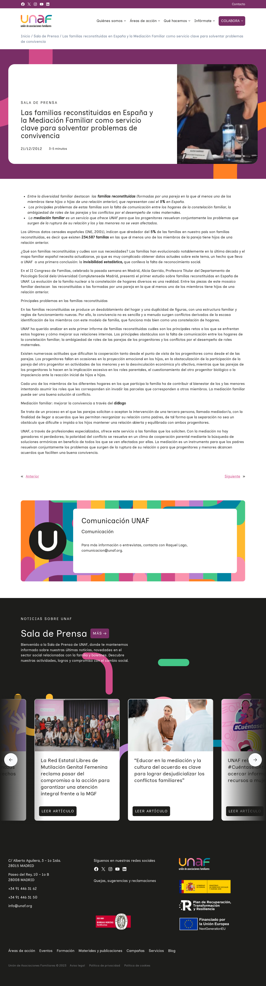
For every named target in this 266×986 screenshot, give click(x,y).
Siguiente (232, 476)
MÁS (97, 633)
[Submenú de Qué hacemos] (189, 21)
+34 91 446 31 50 (22, 897)
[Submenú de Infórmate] (214, 21)
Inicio (26, 36)
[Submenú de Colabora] (242, 21)
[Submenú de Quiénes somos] (125, 21)
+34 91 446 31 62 (22, 889)
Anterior (32, 476)
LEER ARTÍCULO (54, 811)
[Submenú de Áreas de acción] (159, 21)
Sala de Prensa (47, 36)
